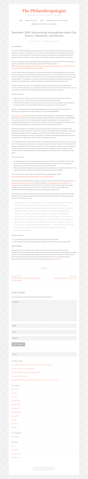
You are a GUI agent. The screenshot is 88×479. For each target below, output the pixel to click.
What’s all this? (31, 20)
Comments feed (16, 453)
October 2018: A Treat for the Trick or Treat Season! (28, 278)
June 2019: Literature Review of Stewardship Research (26, 372)
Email (14, 332)
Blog (42, 20)
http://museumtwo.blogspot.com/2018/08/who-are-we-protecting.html (33, 176)
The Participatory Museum (55, 183)
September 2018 (16, 412)
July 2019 (14, 393)
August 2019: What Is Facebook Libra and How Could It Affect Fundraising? (32, 364)
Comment (16, 302)
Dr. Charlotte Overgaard (19, 115)
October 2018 (15, 408)
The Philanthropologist (44, 10)
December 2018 (16, 400)
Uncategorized (15, 436)
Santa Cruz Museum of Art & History (24, 183)
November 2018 (16, 404)
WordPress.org (16, 457)
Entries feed (15, 450)
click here (58, 259)
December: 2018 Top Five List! (60, 277)
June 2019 (14, 397)
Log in (13, 446)
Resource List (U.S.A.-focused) (57, 20)
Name (14, 325)
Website (15, 338)
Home (21, 20)
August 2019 (15, 389)
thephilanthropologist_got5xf (50, 41)
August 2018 (15, 416)
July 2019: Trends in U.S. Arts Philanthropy (23, 368)
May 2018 (14, 427)
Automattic (50, 470)
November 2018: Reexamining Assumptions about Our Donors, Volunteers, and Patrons (35, 380)
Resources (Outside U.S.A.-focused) (44, 24)
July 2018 (14, 419)
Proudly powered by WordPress (44, 468)
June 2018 (14, 423)
